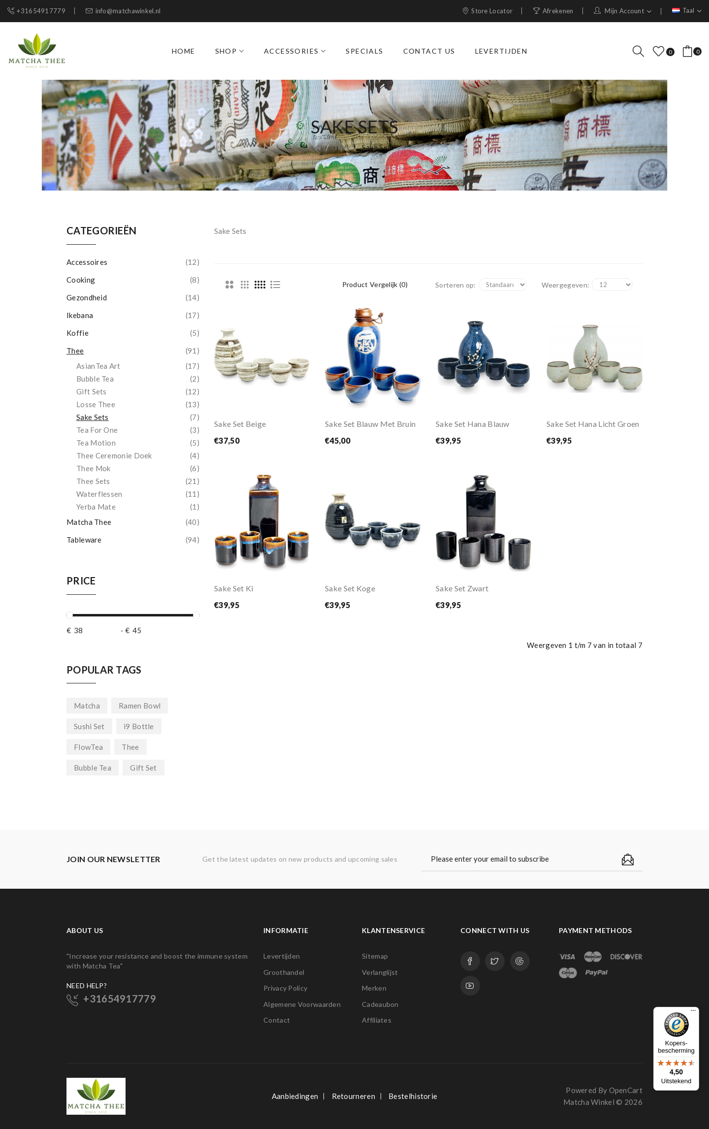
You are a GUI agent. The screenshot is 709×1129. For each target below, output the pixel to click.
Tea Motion (137, 442)
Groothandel (283, 972)
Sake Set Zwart (462, 588)
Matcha (87, 705)
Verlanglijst (380, 972)
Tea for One (137, 429)
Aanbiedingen (295, 1096)
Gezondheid (132, 297)
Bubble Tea (137, 378)
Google (520, 961)
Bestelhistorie (412, 1096)
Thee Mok (137, 468)
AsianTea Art (137, 365)
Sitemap (375, 956)
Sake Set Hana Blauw (473, 423)
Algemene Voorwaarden (302, 1004)
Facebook (470, 961)
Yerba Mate (137, 506)
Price (81, 580)
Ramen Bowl (140, 705)
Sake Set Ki (233, 588)
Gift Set (143, 767)
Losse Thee (137, 404)
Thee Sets (137, 481)
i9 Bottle (139, 726)
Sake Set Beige (240, 423)
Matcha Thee (132, 522)
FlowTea (88, 746)
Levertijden (281, 956)
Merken (374, 988)
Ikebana (132, 315)
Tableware (132, 539)
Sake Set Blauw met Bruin (370, 423)
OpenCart (626, 1090)
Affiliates (376, 1020)
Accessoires (132, 262)
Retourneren (353, 1096)
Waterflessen (137, 493)
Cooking (132, 279)
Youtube (470, 986)
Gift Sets (137, 391)
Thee (342, 147)
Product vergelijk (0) (375, 284)
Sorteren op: (455, 285)
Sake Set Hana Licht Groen (593, 423)
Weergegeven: (566, 285)
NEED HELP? (86, 985)
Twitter (495, 961)
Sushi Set (89, 726)
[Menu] (693, 1013)
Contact (276, 1020)
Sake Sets (378, 147)
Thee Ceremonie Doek (137, 455)
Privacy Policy (285, 988)
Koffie (132, 332)
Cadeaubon (380, 1004)
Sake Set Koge (350, 588)
